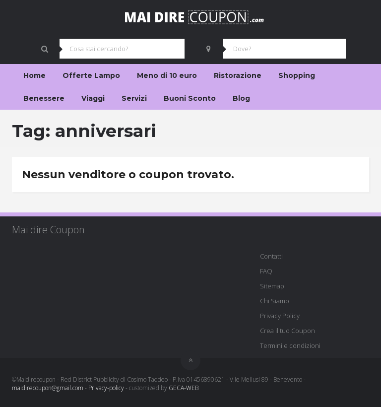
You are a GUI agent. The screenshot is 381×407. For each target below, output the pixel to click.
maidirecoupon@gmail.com (47, 388)
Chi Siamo (274, 300)
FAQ (266, 271)
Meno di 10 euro (167, 75)
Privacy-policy (106, 388)
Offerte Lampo (91, 75)
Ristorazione (237, 75)
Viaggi (93, 98)
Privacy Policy (280, 315)
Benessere (43, 98)
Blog (241, 98)
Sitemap (272, 285)
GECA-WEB (183, 388)
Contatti (271, 256)
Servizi (134, 98)
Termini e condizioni (290, 345)
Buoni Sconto (190, 98)
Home (34, 75)
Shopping (296, 75)
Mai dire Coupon (48, 229)
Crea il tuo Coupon (287, 330)
